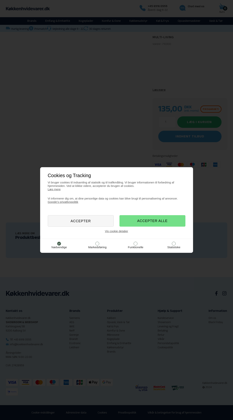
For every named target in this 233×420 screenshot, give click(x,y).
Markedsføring (97, 247)
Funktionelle (135, 247)
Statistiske (173, 247)
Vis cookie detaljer (116, 231)
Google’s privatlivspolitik (63, 202)
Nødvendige (59, 247)
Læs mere (54, 189)
